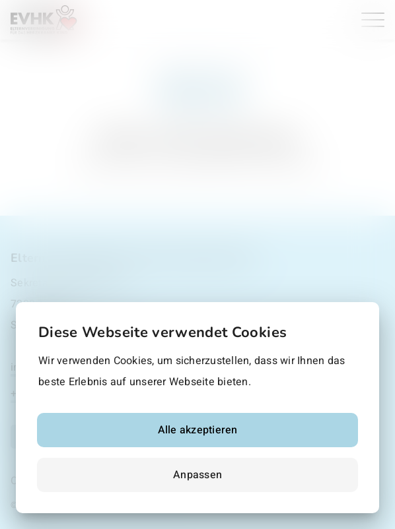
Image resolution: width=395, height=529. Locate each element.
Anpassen (197, 475)
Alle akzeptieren (198, 430)
